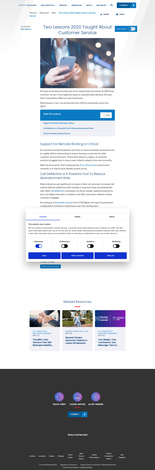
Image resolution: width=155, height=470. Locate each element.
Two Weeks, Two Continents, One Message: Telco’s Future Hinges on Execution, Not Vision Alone (117, 363)
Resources (101, 5)
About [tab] (112, 217)
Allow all (110, 256)
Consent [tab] (43, 217)
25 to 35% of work (88, 174)
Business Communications (52, 281)
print (131, 13)
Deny (44, 256)
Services (63, 5)
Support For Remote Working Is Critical (59, 124)
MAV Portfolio (48, 5)
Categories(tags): (47, 276)
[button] (111, 5)
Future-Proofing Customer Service (57, 135)
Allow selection (77, 256)
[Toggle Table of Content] (105, 116)
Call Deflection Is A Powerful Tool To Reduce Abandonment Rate (69, 129)
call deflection (57, 203)
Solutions (31, 5)
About (89, 5)
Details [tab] (77, 217)
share (115, 13)
